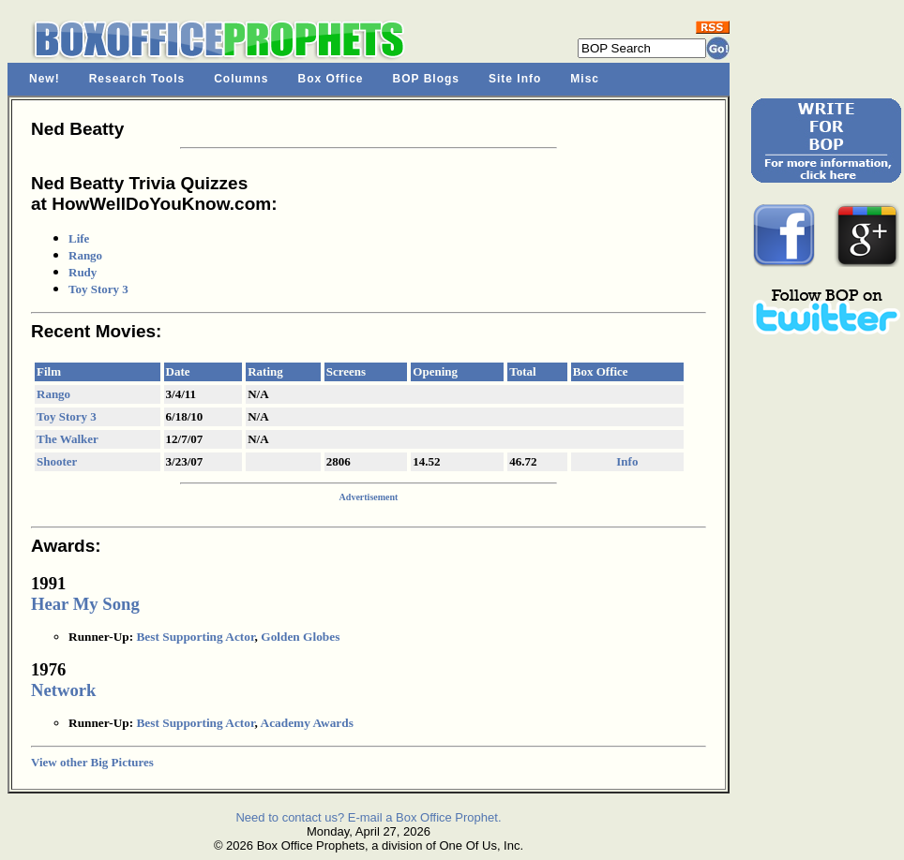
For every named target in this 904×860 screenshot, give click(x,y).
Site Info (515, 78)
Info (627, 461)
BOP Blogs (426, 78)
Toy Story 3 (98, 289)
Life (78, 238)
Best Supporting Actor (195, 637)
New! (44, 78)
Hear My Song (85, 604)
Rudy (82, 272)
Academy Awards (307, 723)
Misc (584, 78)
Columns (241, 78)
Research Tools (137, 78)
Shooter (57, 461)
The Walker (67, 439)
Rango (85, 255)
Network (63, 690)
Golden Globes (300, 637)
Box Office (331, 78)
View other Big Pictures (92, 762)
